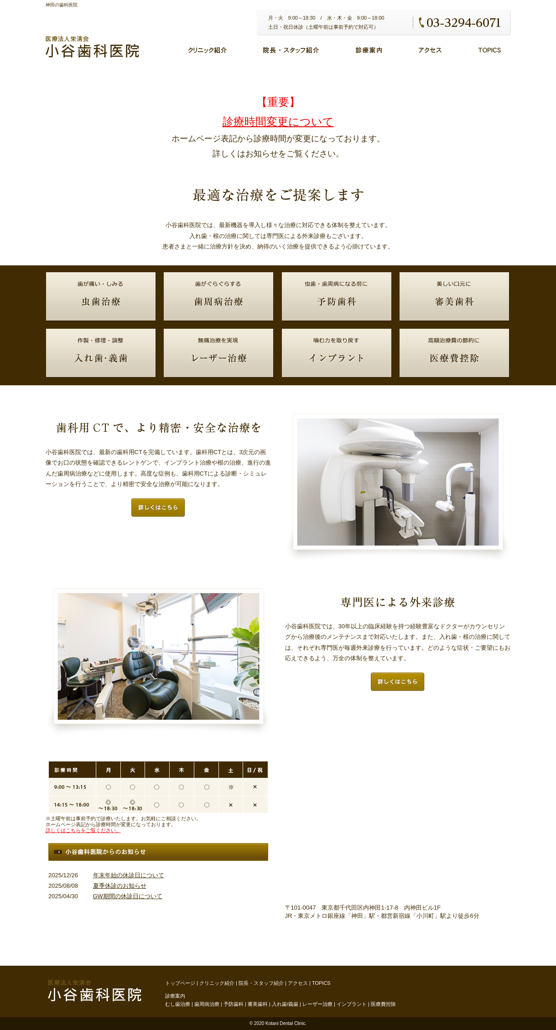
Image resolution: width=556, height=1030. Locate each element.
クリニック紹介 (216, 983)
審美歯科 (258, 1004)
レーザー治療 (317, 1004)
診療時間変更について (278, 121)
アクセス (298, 983)
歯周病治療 (206, 1004)
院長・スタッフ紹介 (261, 983)
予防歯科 (233, 1004)
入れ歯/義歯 (285, 1004)
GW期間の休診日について (127, 896)
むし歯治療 (177, 1004)
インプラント (352, 1004)
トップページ (180, 983)
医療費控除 (383, 1004)
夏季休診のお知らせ (119, 885)
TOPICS (321, 983)
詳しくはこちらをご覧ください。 (83, 830)
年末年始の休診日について (128, 875)
